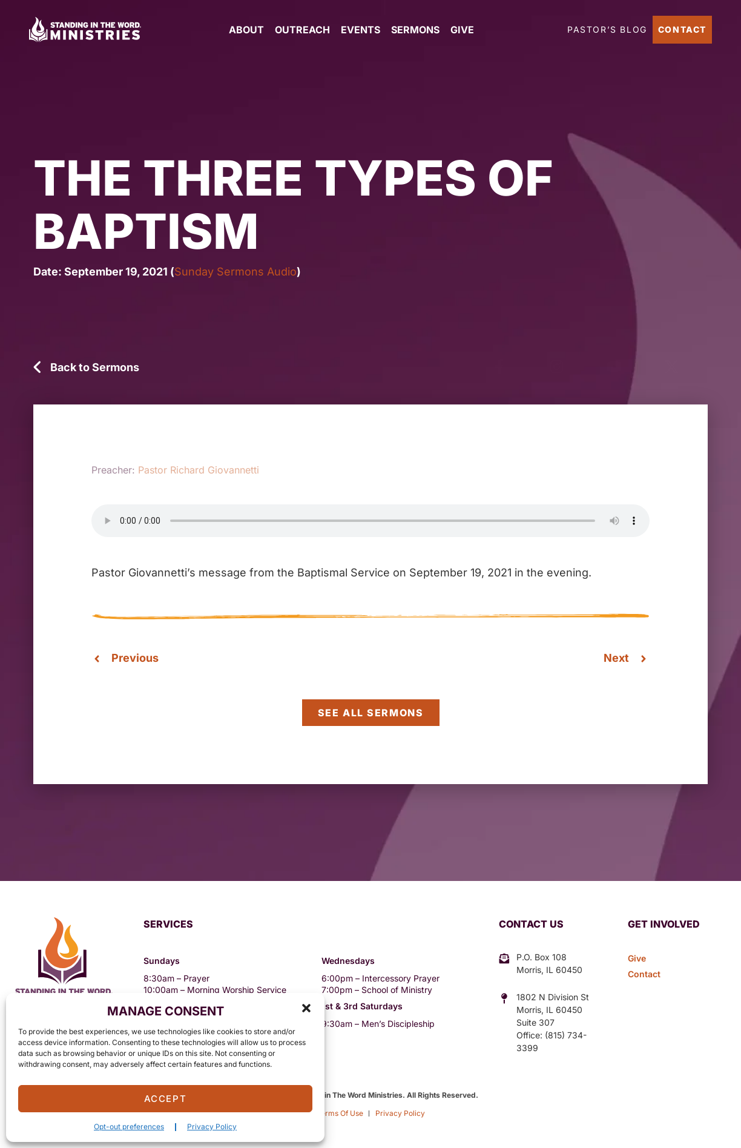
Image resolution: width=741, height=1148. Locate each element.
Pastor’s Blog (607, 29)
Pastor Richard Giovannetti (198, 470)
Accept (165, 1098)
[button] (306, 1008)
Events (360, 30)
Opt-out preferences (129, 1126)
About (246, 30)
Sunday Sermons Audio (235, 271)
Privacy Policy (212, 1126)
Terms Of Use (340, 1113)
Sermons (415, 30)
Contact (682, 29)
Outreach (302, 30)
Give (462, 30)
